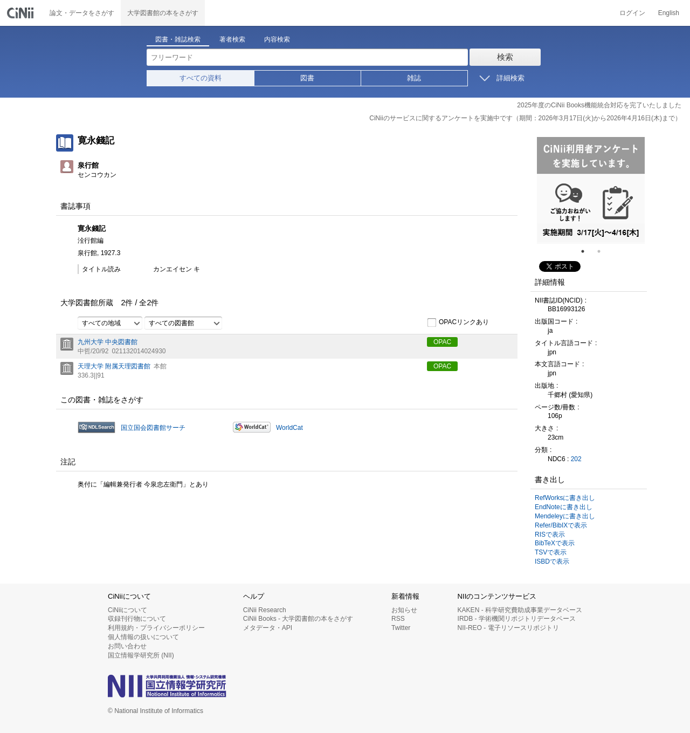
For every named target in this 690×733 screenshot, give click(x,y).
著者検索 (232, 39)
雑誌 (414, 78)
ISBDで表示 (552, 561)
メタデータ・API (267, 628)
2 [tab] (603, 251)
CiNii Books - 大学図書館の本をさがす (298, 618)
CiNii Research (264, 610)
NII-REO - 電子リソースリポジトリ (508, 628)
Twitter (400, 628)
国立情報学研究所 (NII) (141, 655)
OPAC (442, 342)
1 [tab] (587, 251)
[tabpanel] (591, 190)
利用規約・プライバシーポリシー (156, 628)
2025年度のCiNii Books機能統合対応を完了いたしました (599, 105)
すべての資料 (201, 78)
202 (576, 459)
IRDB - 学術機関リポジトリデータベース (517, 618)
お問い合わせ (127, 646)
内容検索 (277, 39)
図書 (307, 78)
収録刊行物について (137, 618)
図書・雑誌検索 (178, 39)
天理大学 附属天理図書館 (114, 366)
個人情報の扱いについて (143, 637)
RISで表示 (550, 534)
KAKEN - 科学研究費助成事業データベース (520, 610)
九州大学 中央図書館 (107, 342)
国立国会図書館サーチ (153, 427)
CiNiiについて (127, 610)
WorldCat (289, 427)
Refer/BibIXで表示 (561, 525)
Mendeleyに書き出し (565, 516)
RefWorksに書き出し (565, 498)
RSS (398, 618)
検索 (505, 56)
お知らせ (404, 610)
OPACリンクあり (458, 322)
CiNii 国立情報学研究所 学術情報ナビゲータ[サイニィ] (21, 13)
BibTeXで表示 (555, 543)
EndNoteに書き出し (563, 507)
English (668, 13)
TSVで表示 (551, 552)
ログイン (632, 13)
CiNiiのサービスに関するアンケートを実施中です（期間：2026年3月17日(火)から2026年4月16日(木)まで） (525, 118)
